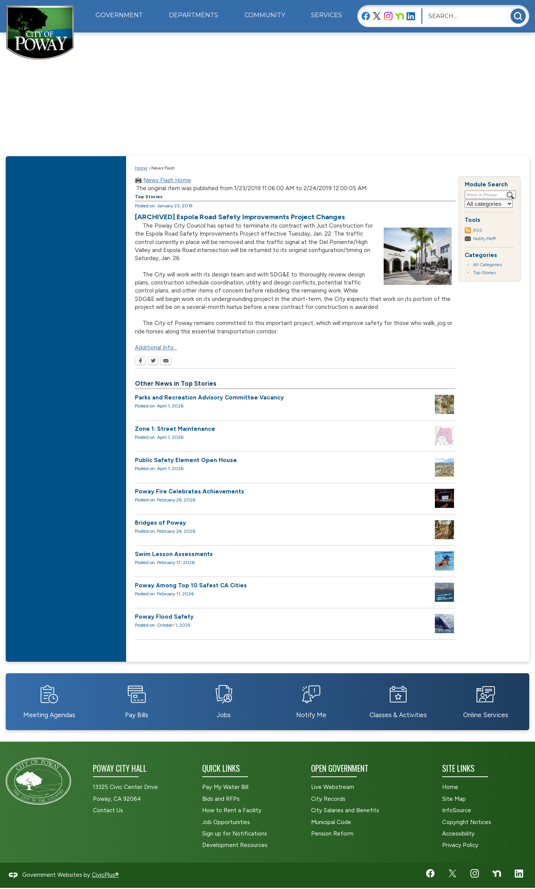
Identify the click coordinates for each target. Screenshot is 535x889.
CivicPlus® (105, 874)
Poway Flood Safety (164, 616)
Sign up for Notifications (234, 833)
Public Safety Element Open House (186, 460)
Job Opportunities (226, 822)
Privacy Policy (460, 845)
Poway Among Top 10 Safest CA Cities (191, 585)
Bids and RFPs (221, 798)
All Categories (487, 264)
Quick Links (221, 768)
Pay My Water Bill (225, 787)
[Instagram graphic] (388, 15)
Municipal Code (331, 822)
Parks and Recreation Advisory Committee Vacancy (209, 397)
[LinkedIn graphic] (411, 15)
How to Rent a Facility (231, 810)
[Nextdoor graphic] (400, 15)
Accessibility (458, 833)
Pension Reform (332, 833)
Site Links (458, 768)
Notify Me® (484, 238)
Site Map (454, 798)
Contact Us (108, 810)
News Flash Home (167, 180)
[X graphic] (377, 15)
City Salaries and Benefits (345, 810)
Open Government (339, 768)
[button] (518, 16)
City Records (328, 798)
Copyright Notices (466, 822)
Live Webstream (332, 787)
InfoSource (456, 810)
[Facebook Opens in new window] (140, 362)
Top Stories (484, 272)
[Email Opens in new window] (166, 362)
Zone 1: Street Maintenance (175, 428)
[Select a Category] (489, 204)
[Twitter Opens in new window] (153, 362)
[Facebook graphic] (366, 15)
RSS (477, 230)
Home (141, 168)
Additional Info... (156, 347)
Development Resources (235, 845)
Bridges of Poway (160, 522)
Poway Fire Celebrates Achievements (189, 491)
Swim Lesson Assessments (174, 554)
